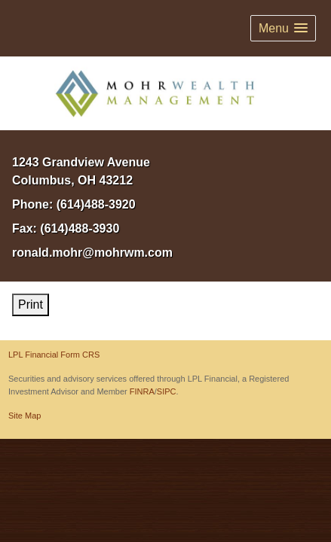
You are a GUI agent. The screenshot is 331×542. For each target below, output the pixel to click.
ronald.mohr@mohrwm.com (92, 252)
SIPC (166, 391)
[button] (283, 28)
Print (30, 304)
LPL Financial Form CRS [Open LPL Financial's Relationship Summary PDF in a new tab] (54, 354)
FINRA (142, 391)
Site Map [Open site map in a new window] (24, 415)
